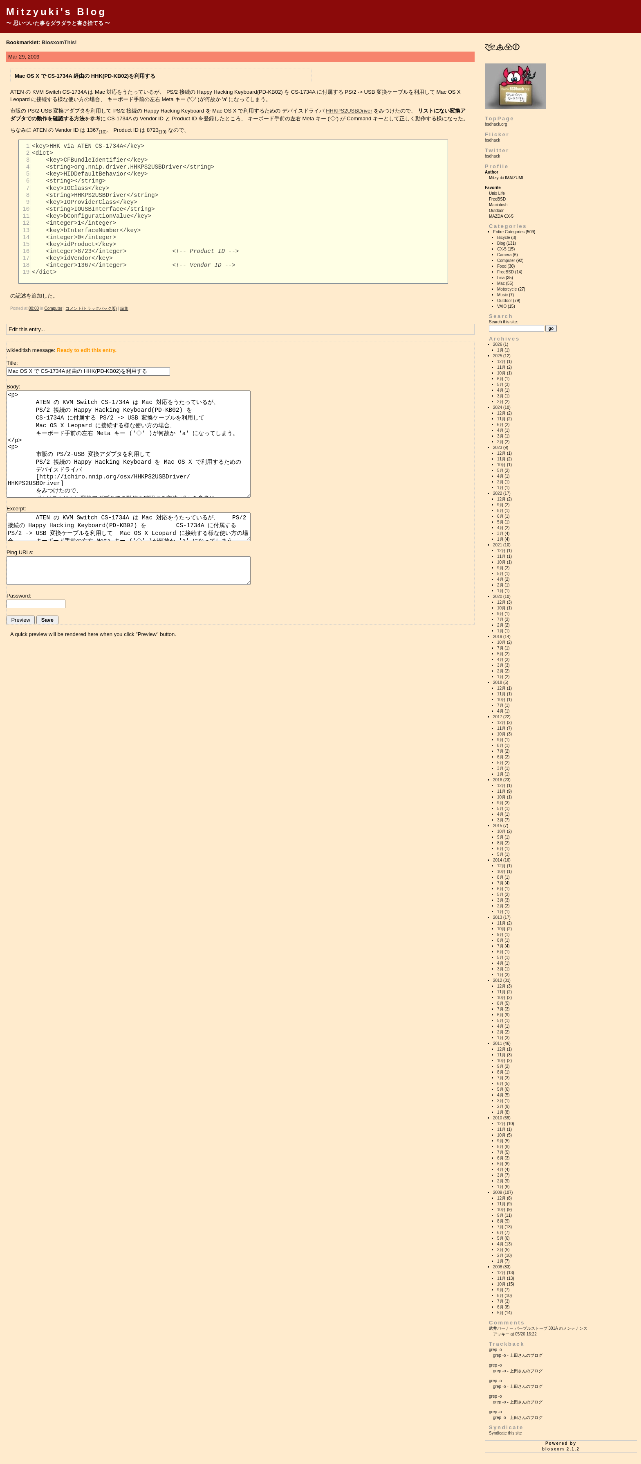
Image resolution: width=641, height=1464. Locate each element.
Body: (13, 386)
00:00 (34, 308)
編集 (124, 308)
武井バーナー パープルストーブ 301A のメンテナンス (538, 1328)
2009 (497, 1192)
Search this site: (503, 322)
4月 (500, 390)
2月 (500, 401)
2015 (497, 825)
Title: (12, 363)
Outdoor (504, 300)
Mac (501, 283)
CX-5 (502, 249)
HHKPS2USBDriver (349, 111)
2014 (497, 860)
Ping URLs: (20, 552)
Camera (504, 255)
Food (502, 266)
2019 (497, 636)
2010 (497, 1118)
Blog (501, 243)
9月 (500, 505)
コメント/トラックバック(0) (91, 308)
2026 (497, 344)
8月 (500, 510)
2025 (497, 356)
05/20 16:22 (526, 1334)
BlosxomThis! (59, 42)
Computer (53, 308)
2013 (497, 917)
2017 (497, 717)
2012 (497, 980)
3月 (500, 396)
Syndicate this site (505, 1433)
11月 (501, 367)
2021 (497, 545)
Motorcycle (507, 289)
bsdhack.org (496, 124)
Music (502, 295)
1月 (500, 350)
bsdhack (492, 140)
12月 (501, 361)
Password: (19, 596)
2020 (497, 596)
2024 (497, 407)
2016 (497, 780)
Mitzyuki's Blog (56, 11)
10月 (501, 373)
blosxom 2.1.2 (561, 1449)
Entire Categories (508, 232)
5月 (500, 384)
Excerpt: (16, 508)
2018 (497, 682)
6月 (500, 379)
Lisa (500, 277)
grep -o (495, 1349)
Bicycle (503, 237)
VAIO (502, 306)
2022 (497, 493)
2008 (497, 1267)
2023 (497, 447)
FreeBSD (505, 272)
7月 (500, 619)
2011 (497, 1043)
